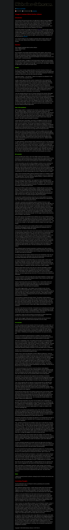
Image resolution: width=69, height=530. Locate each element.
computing (34, 11)
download (25, 36)
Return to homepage (21, 8)
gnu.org (39, 29)
